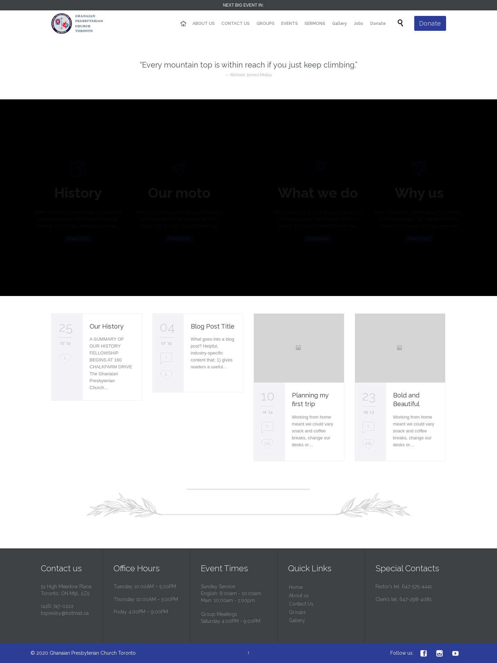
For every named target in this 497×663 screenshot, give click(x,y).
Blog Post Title (212, 326)
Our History (107, 326)
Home (296, 587)
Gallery (297, 620)
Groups (297, 612)
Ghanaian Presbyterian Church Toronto (93, 653)
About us (299, 595)
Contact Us (301, 604)
